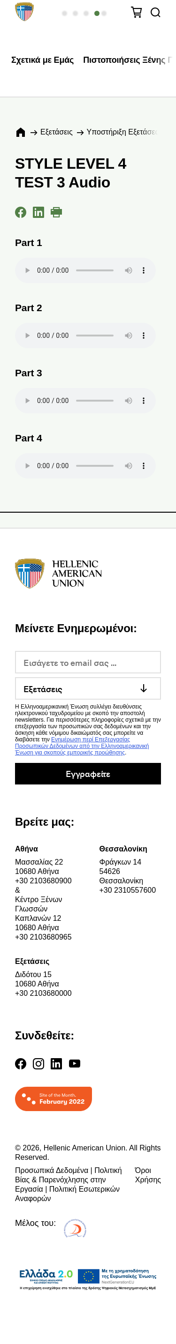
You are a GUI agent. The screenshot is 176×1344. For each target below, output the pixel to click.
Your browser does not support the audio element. (85, 270)
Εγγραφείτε (88, 773)
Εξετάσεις (56, 132)
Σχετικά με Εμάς (42, 60)
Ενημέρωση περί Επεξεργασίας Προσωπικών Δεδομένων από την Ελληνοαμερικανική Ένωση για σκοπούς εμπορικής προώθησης (82, 746)
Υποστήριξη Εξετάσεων (126, 132)
